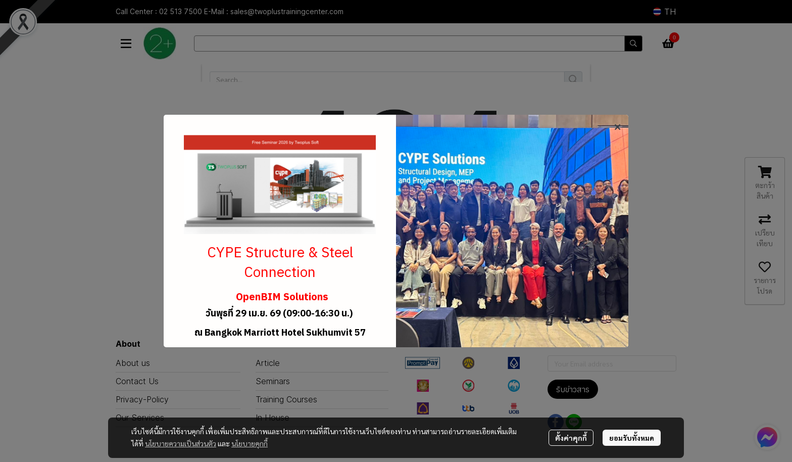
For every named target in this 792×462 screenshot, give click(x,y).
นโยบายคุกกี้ (249, 443)
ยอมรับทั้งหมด (631, 437)
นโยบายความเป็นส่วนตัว (180, 443)
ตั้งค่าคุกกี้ (571, 437)
